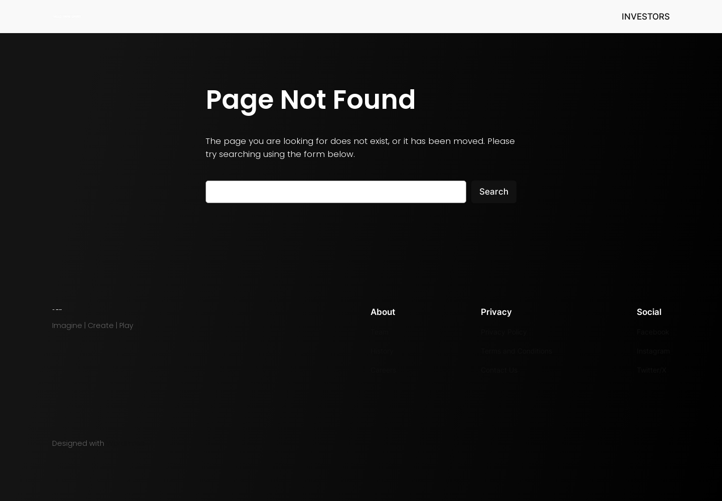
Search (493, 192)
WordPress (125, 443)
